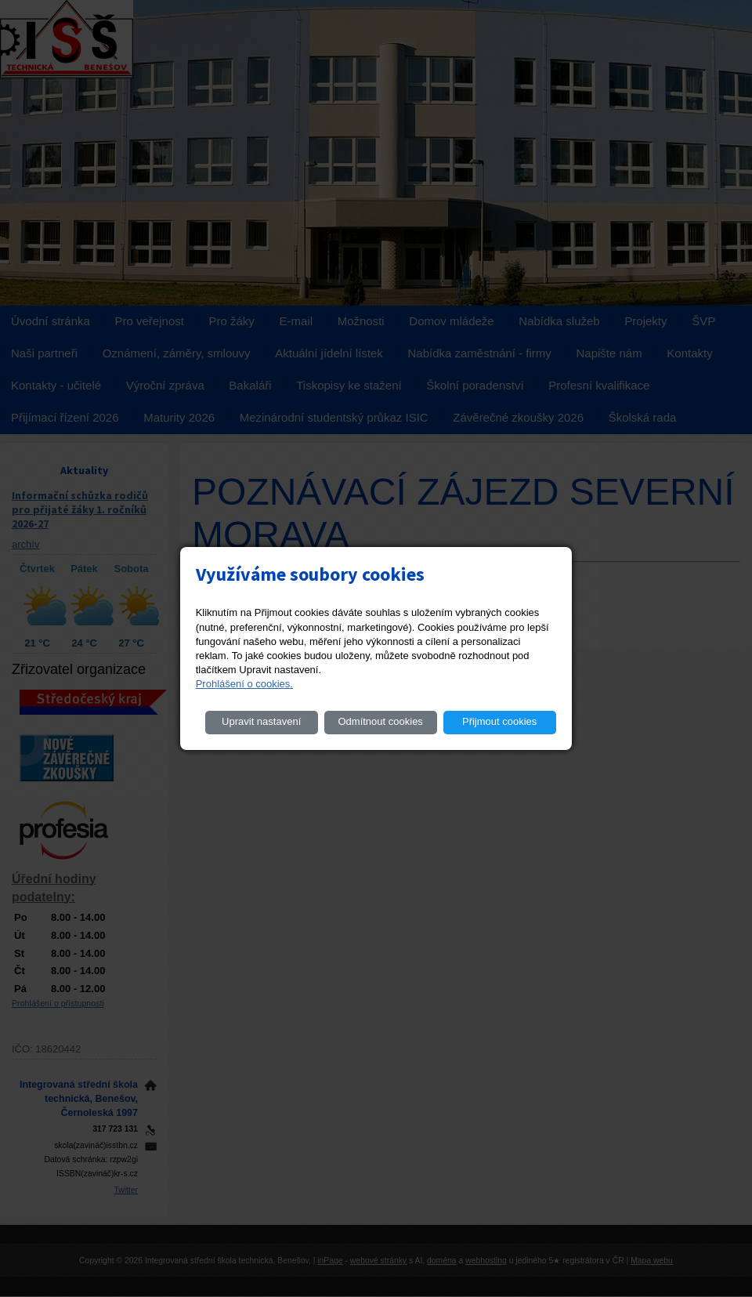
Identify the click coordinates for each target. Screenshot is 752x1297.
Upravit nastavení (261, 721)
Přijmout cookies (499, 721)
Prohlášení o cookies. (244, 684)
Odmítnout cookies (380, 721)
